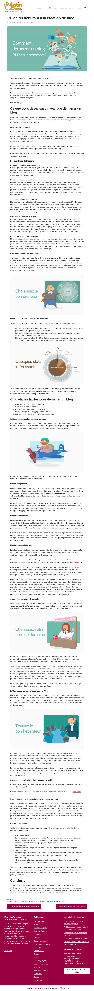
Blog (57, 8)
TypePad (13, 525)
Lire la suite (8, 951)
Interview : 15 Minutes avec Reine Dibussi (72, 906)
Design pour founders (42, 944)
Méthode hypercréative (42, 964)
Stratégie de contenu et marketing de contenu (25, 906)
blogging (15, 901)
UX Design (38, 980)
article (19, 154)
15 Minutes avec (40, 921)
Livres (36, 957)
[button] (88, 8)
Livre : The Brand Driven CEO (15, 919)
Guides (12, 899)
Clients (36, 938)
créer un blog (29, 901)
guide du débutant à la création (55, 901)
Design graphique (40, 941)
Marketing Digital (40, 961)
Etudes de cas (39, 951)
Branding (37, 924)
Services (41, 8)
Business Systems (40, 931)
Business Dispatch (40, 928)
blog (11, 901)
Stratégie (37, 977)
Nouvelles (37, 967)
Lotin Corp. (38, 988)
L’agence (71, 8)
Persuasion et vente (41, 970)
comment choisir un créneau (20, 394)
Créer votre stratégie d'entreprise (76, 938)
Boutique (64, 8)
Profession (38, 974)
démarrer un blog (39, 901)
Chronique (37, 934)
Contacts (79, 8)
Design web (38, 947)
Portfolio (49, 8)
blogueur (22, 901)
